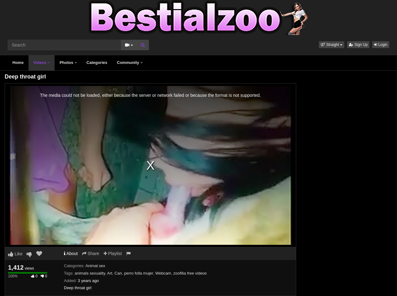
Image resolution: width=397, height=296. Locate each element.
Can (118, 273)
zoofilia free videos (190, 273)
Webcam (163, 273)
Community (130, 62)
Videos (41, 62)
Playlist (113, 253)
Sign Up (358, 45)
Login (380, 45)
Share (90, 253)
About (71, 253)
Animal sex (95, 265)
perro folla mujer (138, 273)
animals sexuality (90, 273)
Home (18, 62)
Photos (68, 62)
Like (15, 253)
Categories (97, 62)
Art (109, 273)
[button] (331, 44)
